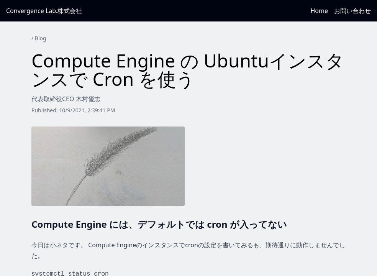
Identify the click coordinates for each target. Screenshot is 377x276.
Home (319, 11)
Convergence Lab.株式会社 (44, 11)
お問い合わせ (352, 11)
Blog (40, 38)
